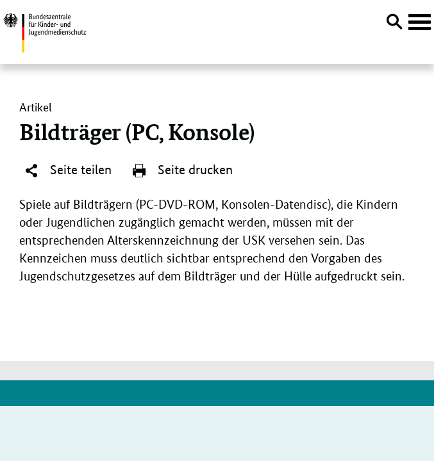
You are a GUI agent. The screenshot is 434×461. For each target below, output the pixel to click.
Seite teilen (68, 170)
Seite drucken (182, 170)
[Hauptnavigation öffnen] (419, 22)
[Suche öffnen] (394, 24)
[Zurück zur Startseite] (44, 31)
